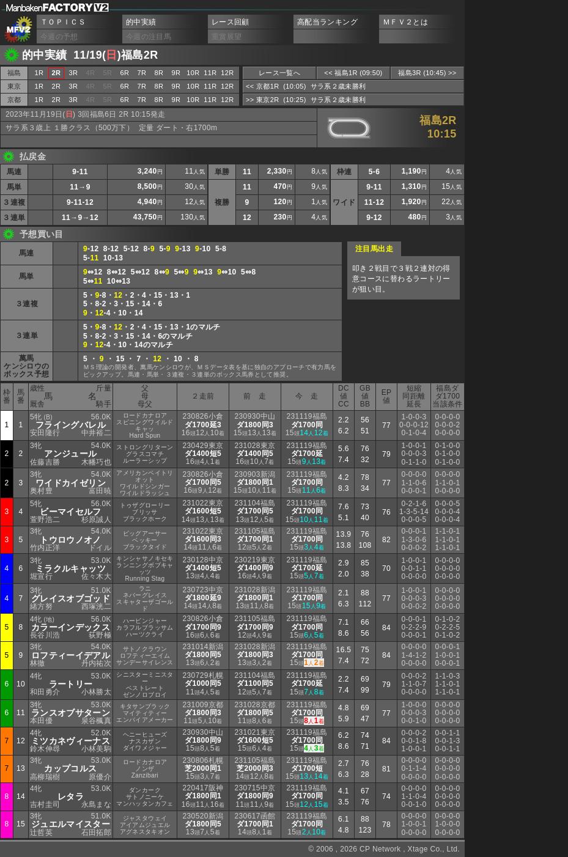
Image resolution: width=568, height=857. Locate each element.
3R (73, 72)
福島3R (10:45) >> (427, 72)
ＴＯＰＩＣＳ (63, 22)
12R (227, 72)
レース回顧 (230, 22)
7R (142, 72)
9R (176, 72)
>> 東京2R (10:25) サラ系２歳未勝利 (306, 99)
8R (159, 72)
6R (125, 72)
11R (210, 72)
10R (192, 72)
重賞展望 (227, 36)
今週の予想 (59, 36)
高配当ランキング (327, 22)
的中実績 (141, 22)
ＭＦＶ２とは (405, 22)
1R (39, 72)
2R (56, 86)
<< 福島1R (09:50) (353, 72)
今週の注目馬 (148, 36)
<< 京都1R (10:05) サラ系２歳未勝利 (306, 86)
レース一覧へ (279, 72)
